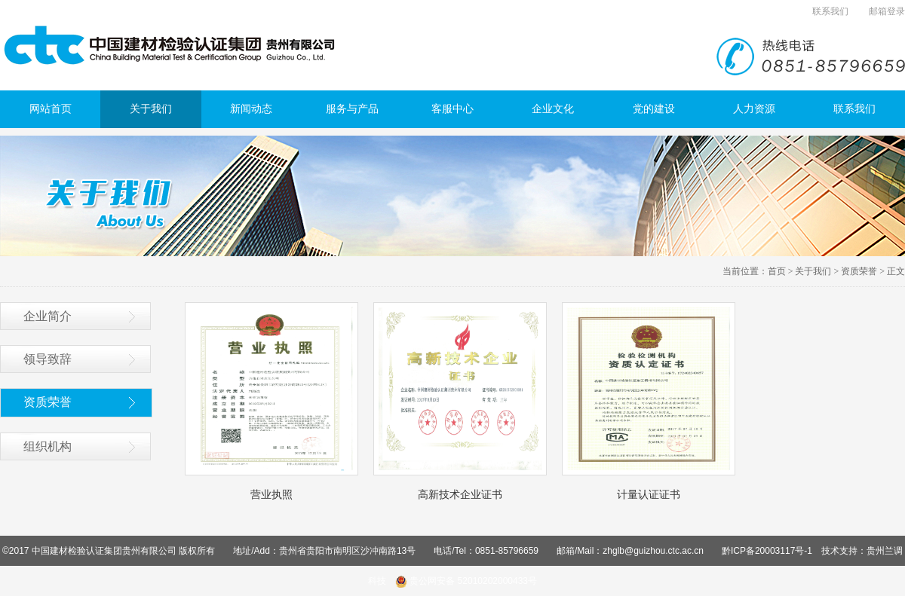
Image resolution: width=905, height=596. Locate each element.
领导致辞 (47, 359)
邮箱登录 (887, 11)
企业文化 (553, 109)
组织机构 (47, 446)
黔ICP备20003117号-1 (767, 551)
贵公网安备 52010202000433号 (466, 581)
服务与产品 (352, 109)
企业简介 (47, 316)
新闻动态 (251, 109)
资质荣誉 (859, 271)
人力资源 (754, 109)
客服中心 (452, 109)
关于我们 (151, 109)
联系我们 (830, 11)
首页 (777, 271)
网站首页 (50, 109)
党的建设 (654, 109)
